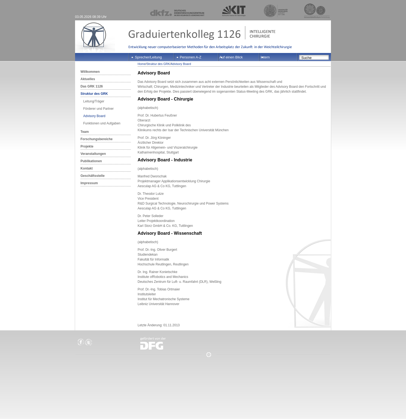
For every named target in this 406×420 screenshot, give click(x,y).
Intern (265, 57)
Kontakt (86, 168)
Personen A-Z (191, 57)
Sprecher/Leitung (148, 57)
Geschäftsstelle (92, 176)
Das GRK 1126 (91, 86)
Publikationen (91, 161)
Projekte (86, 146)
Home (141, 63)
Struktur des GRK (94, 94)
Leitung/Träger (93, 101)
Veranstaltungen (93, 154)
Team (84, 132)
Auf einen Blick (231, 57)
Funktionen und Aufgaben (101, 123)
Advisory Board (94, 116)
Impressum (89, 183)
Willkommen (90, 72)
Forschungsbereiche (96, 139)
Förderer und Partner (98, 109)
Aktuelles (87, 79)
